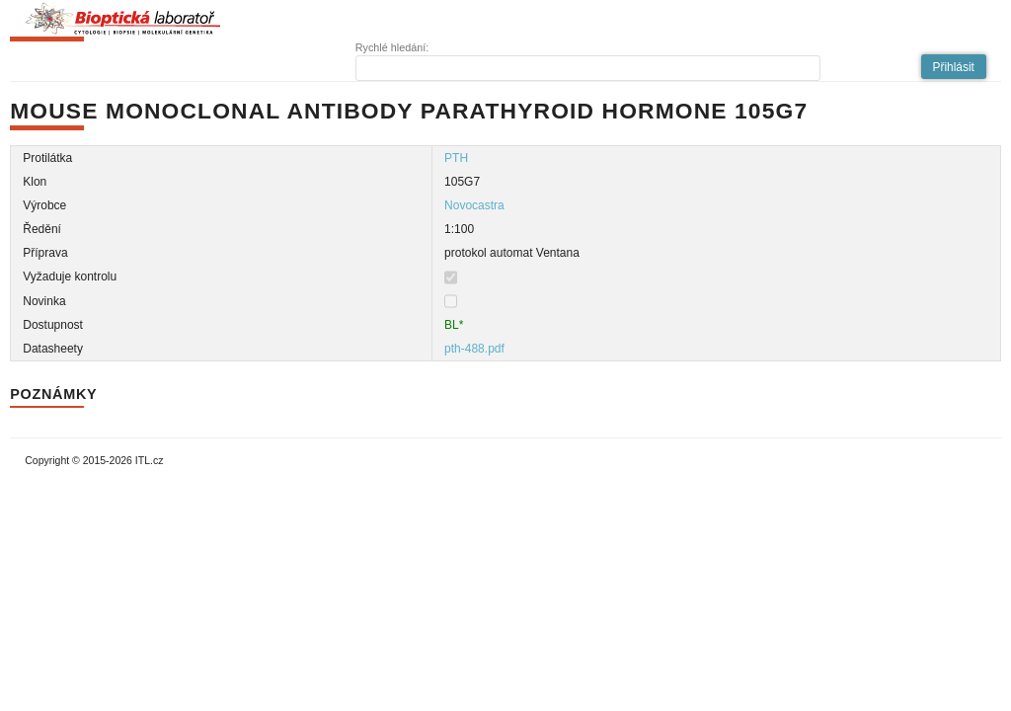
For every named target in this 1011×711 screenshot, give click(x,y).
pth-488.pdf (474, 349)
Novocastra (474, 205)
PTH (456, 158)
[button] (953, 66)
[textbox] (588, 68)
